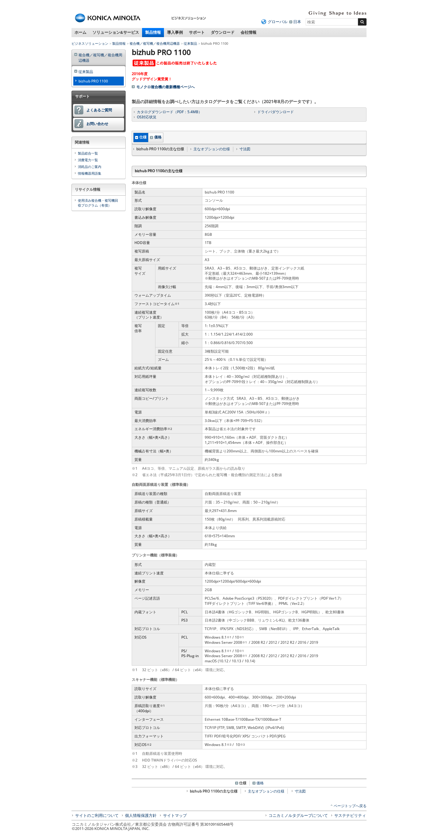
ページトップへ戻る (350, 805)
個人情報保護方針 (141, 815)
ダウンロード (223, 32)
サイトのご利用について (97, 815)
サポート (197, 32)
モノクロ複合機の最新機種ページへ (165, 86)
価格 (158, 137)
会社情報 (248, 32)
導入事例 (175, 32)
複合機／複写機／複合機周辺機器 (155, 43)
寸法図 (244, 149)
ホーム (80, 32)
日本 (297, 21)
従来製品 (190, 43)
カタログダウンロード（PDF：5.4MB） (169, 111)
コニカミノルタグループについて (298, 815)
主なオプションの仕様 (211, 149)
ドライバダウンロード (275, 111)
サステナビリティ (350, 815)
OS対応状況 (146, 117)
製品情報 (153, 32)
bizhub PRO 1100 (93, 81)
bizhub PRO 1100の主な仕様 (214, 791)
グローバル (277, 21)
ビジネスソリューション (89, 43)
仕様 (143, 137)
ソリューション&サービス (115, 32)
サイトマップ (175, 815)
